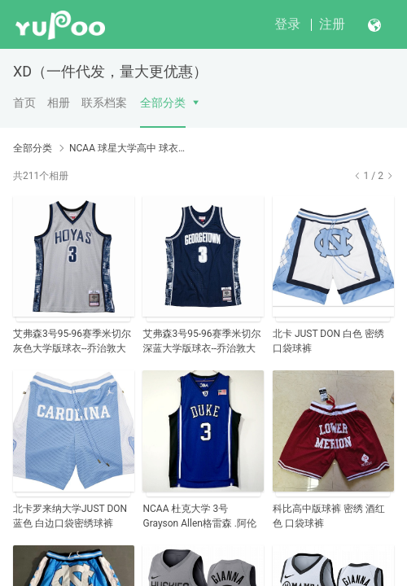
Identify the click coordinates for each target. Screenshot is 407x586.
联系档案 (104, 102)
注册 (332, 24)
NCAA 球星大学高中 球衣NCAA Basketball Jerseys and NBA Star (130, 148)
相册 (58, 102)
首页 (24, 102)
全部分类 (163, 102)
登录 (287, 24)
